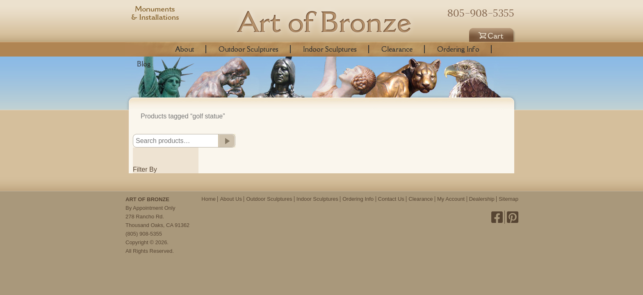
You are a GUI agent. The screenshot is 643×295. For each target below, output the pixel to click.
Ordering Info (458, 49)
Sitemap (508, 199)
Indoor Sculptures (330, 49)
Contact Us (391, 199)
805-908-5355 (480, 13)
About (184, 49)
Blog (144, 63)
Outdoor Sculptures (248, 49)
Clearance (397, 49)
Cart (492, 33)
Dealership (482, 199)
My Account (451, 199)
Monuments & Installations (155, 14)
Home (208, 199)
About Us (231, 199)
